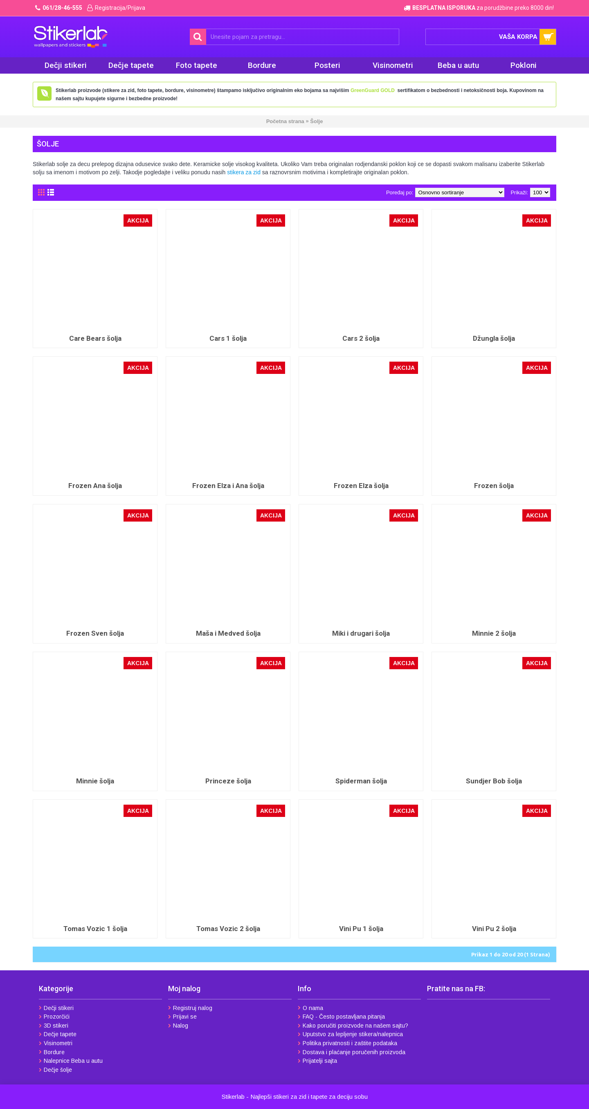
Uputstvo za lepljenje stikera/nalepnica (350, 1034)
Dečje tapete (57, 1034)
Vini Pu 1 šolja (361, 929)
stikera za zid (244, 172)
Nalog (178, 1025)
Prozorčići (54, 1016)
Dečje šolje (55, 1069)
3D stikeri (53, 1025)
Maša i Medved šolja (228, 633)
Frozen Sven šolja (95, 633)
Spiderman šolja (361, 781)
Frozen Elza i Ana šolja (228, 485)
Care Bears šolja (95, 338)
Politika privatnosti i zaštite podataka (347, 1043)
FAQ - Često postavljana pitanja (341, 1016)
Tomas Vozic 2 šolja (228, 929)
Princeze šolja (228, 781)
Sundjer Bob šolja (494, 781)
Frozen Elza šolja (361, 485)
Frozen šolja (494, 485)
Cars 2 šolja (361, 338)
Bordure (52, 1052)
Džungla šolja (494, 338)
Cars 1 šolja (228, 338)
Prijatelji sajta (317, 1060)
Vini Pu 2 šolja (494, 929)
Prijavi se (182, 1016)
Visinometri (55, 1043)
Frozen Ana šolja (95, 485)
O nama (310, 1008)
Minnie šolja (95, 781)
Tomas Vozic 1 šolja (95, 929)
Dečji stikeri (56, 1008)
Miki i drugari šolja (361, 633)
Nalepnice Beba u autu (71, 1060)
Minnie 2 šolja (494, 633)
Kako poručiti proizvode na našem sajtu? (353, 1025)
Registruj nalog (190, 1008)
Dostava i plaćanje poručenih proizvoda (351, 1052)
